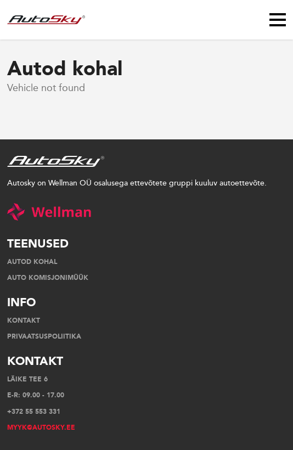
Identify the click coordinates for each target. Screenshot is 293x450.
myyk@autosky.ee (41, 427)
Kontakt (23, 320)
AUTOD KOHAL (32, 262)
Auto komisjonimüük (47, 278)
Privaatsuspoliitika (44, 336)
